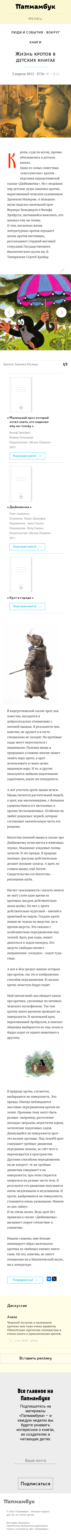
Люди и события (27, 32)
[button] (62, 270)
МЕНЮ (34, 19)
